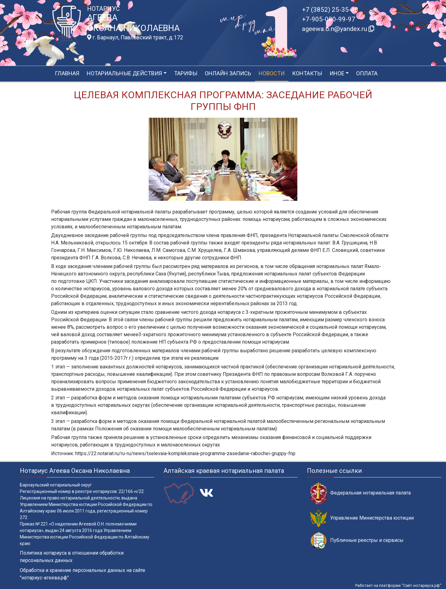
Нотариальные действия (124, 73)
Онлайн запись (228, 73)
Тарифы (185, 73)
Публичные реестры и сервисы (357, 540)
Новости (272, 73)
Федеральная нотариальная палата (360, 493)
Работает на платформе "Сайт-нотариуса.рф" (398, 585)
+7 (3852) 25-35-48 (330, 9)
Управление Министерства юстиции (362, 518)
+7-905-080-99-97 (328, 19)
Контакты (307, 73)
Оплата (367, 73)
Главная (67, 73)
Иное (337, 73)
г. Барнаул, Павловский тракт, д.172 (135, 37)
